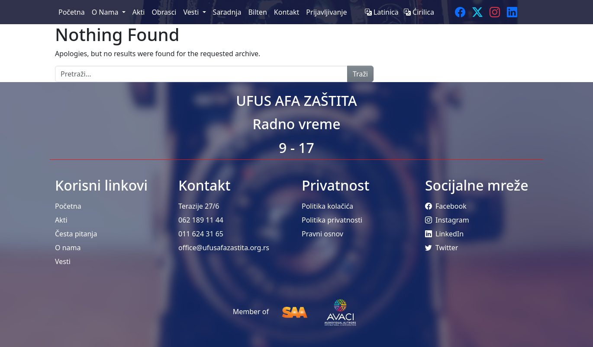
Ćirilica (419, 12)
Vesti (63, 261)
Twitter (441, 247)
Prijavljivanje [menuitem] (326, 12)
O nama (68, 247)
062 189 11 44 (200, 220)
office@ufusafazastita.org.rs (223, 247)
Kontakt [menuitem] (287, 12)
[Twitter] (477, 12)
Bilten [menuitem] (257, 12)
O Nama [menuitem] (106, 12)
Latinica (382, 12)
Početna (68, 206)
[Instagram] (495, 12)
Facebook (446, 206)
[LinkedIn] (512, 12)
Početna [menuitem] (71, 12)
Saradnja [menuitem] (227, 12)
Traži (360, 74)
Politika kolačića (327, 206)
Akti (61, 220)
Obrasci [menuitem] (163, 12)
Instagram (447, 220)
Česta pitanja (76, 234)
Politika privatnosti (332, 220)
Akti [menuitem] (138, 12)
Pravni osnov (322, 234)
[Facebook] (460, 12)
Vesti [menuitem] (191, 12)
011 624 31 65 (200, 234)
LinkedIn (444, 234)
